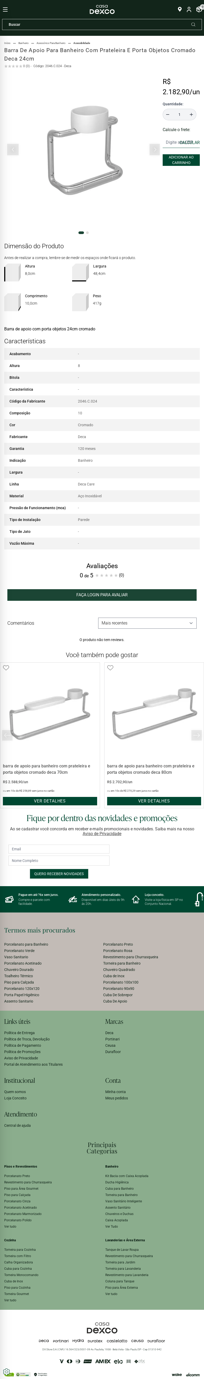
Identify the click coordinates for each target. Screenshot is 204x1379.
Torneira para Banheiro (122, 963)
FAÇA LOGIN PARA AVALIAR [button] (102, 594)
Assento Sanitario (18, 1001)
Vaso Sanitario (16, 957)
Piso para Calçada (19, 982)
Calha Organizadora (18, 1262)
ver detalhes (50, 800)
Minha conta (115, 1092)
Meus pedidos (116, 1098)
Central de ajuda (17, 1125)
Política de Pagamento (22, 1045)
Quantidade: (173, 104)
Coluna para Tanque (119, 1281)
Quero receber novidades (59, 874)
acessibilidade (81, 43)
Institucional (19, 1080)
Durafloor (113, 1052)
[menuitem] (52, 944)
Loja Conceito (15, 1098)
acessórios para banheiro (51, 43)
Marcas (114, 1021)
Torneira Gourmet (16, 1294)
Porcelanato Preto (118, 944)
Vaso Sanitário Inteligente (123, 1201)
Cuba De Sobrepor (118, 995)
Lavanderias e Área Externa (125, 1240)
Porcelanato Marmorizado (23, 1214)
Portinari (112, 1039)
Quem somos (15, 1092)
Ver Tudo (111, 1226)
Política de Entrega (19, 1033)
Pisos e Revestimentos (20, 1166)
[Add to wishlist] (6, 668)
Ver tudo (10, 1226)
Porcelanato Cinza (17, 1201)
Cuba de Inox (114, 976)
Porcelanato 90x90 (118, 988)
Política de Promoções (22, 1052)
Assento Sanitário (118, 1207)
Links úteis (17, 1021)
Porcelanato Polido (18, 1220)
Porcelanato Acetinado (23, 963)
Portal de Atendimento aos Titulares (33, 1064)
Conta (113, 1080)
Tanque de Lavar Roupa (122, 1250)
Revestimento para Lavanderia (126, 1275)
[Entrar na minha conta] (189, 9)
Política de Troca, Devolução (27, 1039)
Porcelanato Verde (19, 951)
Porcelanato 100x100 (120, 982)
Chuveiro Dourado (19, 970)
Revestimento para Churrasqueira (130, 957)
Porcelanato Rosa (117, 951)
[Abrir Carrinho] (199, 9)
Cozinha (10, 1240)
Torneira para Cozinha (20, 1250)
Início (7, 43)
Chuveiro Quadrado (119, 970)
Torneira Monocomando (21, 1275)
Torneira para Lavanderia (123, 1269)
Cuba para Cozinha (18, 1269)
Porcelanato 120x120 (21, 988)
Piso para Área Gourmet (21, 1188)
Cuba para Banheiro (119, 1188)
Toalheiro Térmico (18, 976)
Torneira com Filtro (17, 1256)
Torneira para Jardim (120, 1262)
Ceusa (110, 1045)
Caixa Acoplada (116, 1220)
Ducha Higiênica (117, 1182)
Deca (109, 1033)
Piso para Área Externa (121, 1287)
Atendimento (20, 1114)
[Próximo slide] (155, 149)
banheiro (23, 43)
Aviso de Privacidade (102, 833)
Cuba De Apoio (115, 1001)
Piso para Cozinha (17, 1287)
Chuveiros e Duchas (119, 1214)
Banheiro (111, 1166)
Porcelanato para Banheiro (26, 944)
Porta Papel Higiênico (21, 995)
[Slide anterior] (13, 149)
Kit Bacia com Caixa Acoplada (126, 1176)
